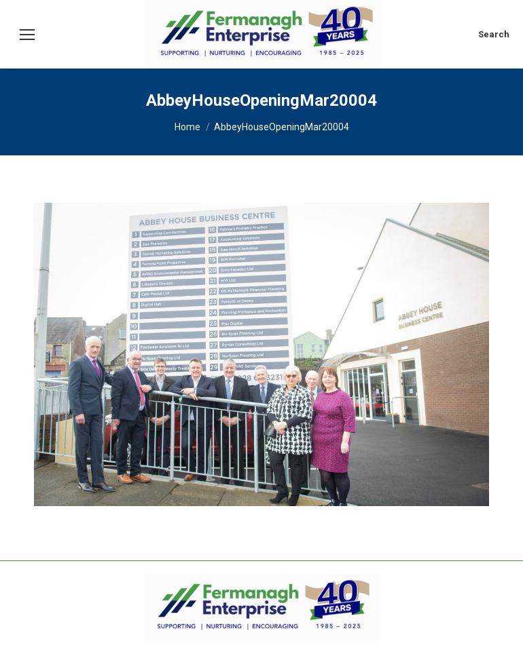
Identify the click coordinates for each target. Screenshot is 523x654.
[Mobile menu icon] (27, 34)
